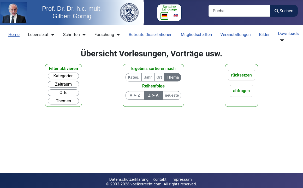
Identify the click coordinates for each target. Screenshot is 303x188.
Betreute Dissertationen (151, 34)
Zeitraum (63, 84)
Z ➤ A (153, 95)
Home (14, 34)
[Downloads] (281, 40)
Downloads (288, 33)
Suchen (284, 10)
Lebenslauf (38, 34)
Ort (159, 77)
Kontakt (159, 179)
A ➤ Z (135, 95)
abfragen (241, 90)
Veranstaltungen (235, 34)
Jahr (148, 77)
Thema (173, 77)
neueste (172, 95)
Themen (63, 100)
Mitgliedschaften (196, 34)
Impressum (181, 179)
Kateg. (133, 77)
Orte (64, 92)
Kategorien (64, 75)
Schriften (71, 34)
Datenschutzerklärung (129, 179)
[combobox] (239, 11)
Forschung (104, 34)
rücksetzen (241, 75)
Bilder (264, 34)
